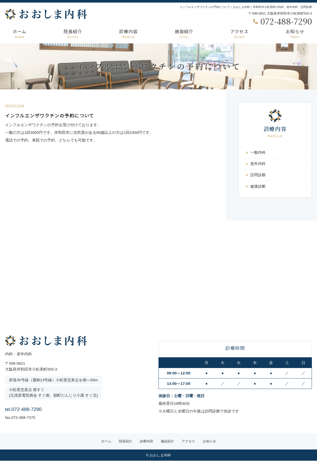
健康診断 (258, 187)
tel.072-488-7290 (38, 408)
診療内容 (128, 33)
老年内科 (258, 164)
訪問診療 (258, 175)
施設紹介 (184, 33)
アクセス (239, 33)
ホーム (19, 33)
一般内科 (258, 152)
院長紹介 (73, 33)
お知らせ (295, 33)
